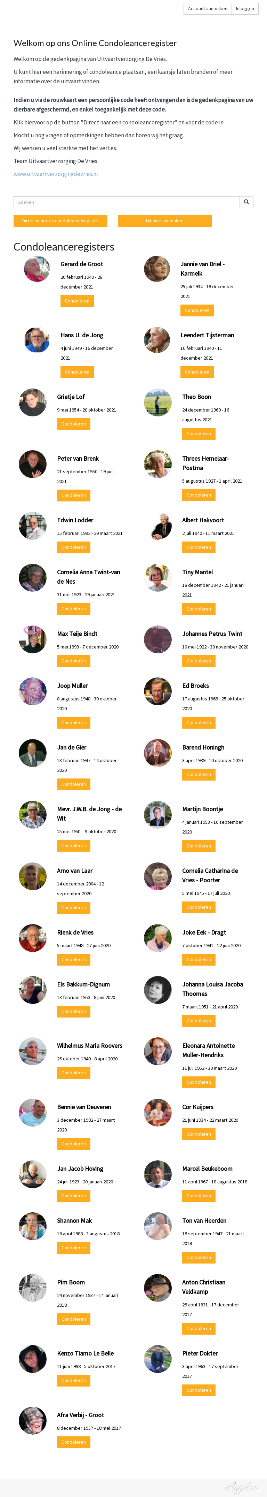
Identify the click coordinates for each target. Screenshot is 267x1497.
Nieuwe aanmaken (165, 220)
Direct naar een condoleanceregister (60, 220)
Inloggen (245, 8)
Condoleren (77, 301)
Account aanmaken (207, 8)
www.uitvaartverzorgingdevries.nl (56, 174)
